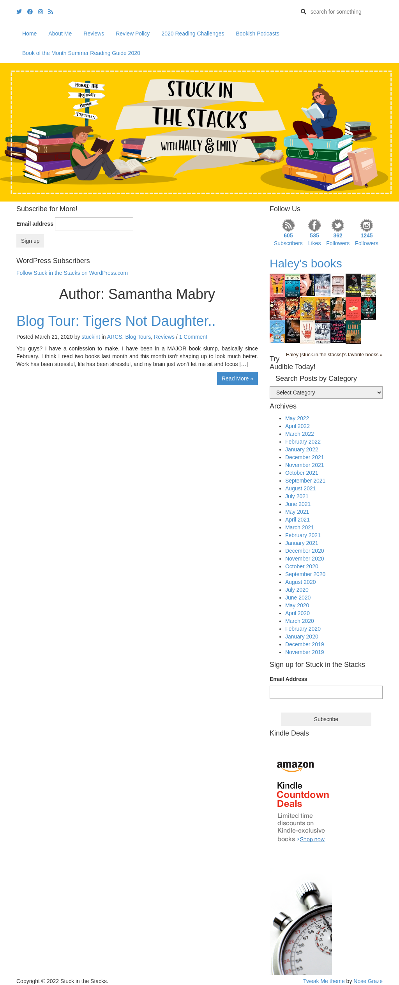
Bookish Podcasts (257, 33)
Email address (34, 224)
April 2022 (297, 426)
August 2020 (300, 582)
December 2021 (304, 457)
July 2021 (297, 496)
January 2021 (301, 543)
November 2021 (304, 465)
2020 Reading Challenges (192, 33)
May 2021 (297, 512)
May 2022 (297, 418)
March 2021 (299, 527)
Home (29, 33)
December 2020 (304, 551)
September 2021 (305, 480)
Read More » (237, 378)
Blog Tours (138, 337)
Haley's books (306, 263)
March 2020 (299, 621)
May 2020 (297, 605)
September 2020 (305, 574)
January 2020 (301, 636)
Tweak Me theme (324, 981)
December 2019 (304, 644)
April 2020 (297, 613)
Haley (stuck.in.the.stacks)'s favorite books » (334, 354)
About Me (60, 33)
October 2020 (301, 566)
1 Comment (193, 337)
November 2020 (304, 558)
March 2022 (299, 434)
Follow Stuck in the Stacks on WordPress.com (72, 273)
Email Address (288, 679)
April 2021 (297, 519)
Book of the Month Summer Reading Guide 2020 (81, 53)
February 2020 (303, 629)
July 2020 (297, 590)
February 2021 (303, 535)
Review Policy (133, 33)
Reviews (93, 33)
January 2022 (301, 449)
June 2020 (298, 597)
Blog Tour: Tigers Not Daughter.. (116, 321)
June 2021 (298, 504)
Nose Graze (368, 981)
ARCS (114, 337)
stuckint (90, 337)
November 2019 (304, 652)
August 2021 (300, 488)
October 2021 (301, 473)
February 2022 (303, 442)
